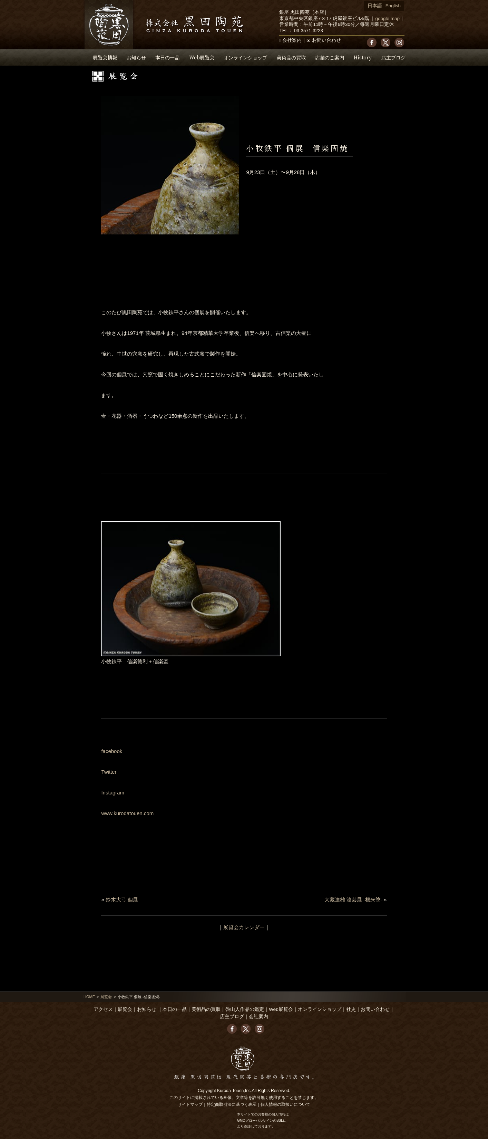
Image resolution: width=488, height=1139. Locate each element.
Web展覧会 (201, 57)
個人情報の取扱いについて (285, 1104)
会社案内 (292, 40)
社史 (351, 1009)
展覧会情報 (105, 57)
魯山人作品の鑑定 (244, 1009)
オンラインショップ (245, 57)
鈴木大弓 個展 (122, 899)
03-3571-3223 (308, 30)
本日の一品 (167, 57)
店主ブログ (393, 57)
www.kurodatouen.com (127, 813)
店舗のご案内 (329, 57)
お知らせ (136, 57)
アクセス (103, 1009)
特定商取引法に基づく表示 (231, 1104)
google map (387, 18)
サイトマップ (190, 1104)
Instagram (112, 792)
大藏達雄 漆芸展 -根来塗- (353, 899)
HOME (89, 997)
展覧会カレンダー (244, 927)
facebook (111, 751)
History (363, 57)
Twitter (108, 772)
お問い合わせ (326, 40)
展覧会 (106, 997)
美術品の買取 (291, 57)
